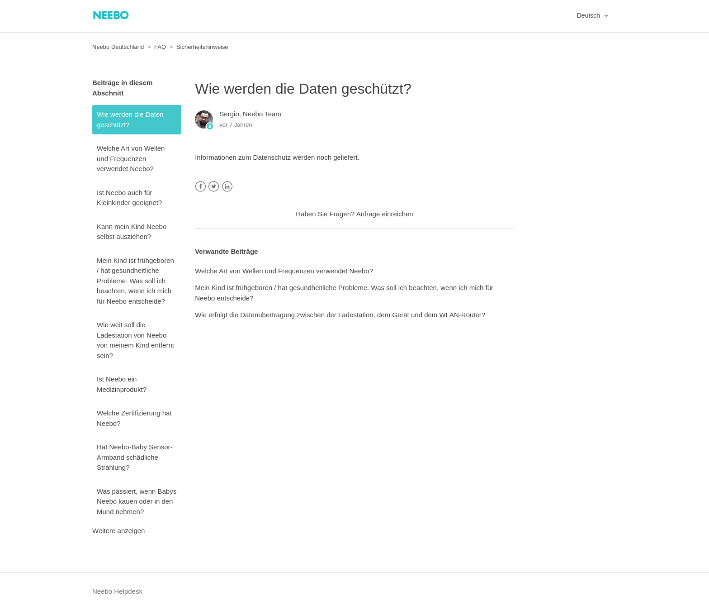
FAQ (160, 46)
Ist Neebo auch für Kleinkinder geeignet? (129, 198)
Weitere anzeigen (118, 530)
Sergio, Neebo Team (250, 114)
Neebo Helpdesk (117, 591)
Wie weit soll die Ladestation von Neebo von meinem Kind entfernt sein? (135, 340)
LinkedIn (227, 186)
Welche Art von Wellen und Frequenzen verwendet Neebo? (131, 158)
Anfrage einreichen (384, 214)
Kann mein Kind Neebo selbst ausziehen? (131, 232)
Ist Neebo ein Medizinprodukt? (122, 384)
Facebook (200, 186)
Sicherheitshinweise (202, 46)
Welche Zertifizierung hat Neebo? (134, 418)
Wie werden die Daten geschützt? (130, 119)
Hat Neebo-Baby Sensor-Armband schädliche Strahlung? (135, 457)
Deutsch (589, 15)
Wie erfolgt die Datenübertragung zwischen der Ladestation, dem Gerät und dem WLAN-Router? (340, 315)
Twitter (213, 186)
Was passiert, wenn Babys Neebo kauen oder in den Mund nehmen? (136, 501)
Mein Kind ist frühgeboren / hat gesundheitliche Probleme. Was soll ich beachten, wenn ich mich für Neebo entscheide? (135, 281)
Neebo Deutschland (118, 46)
